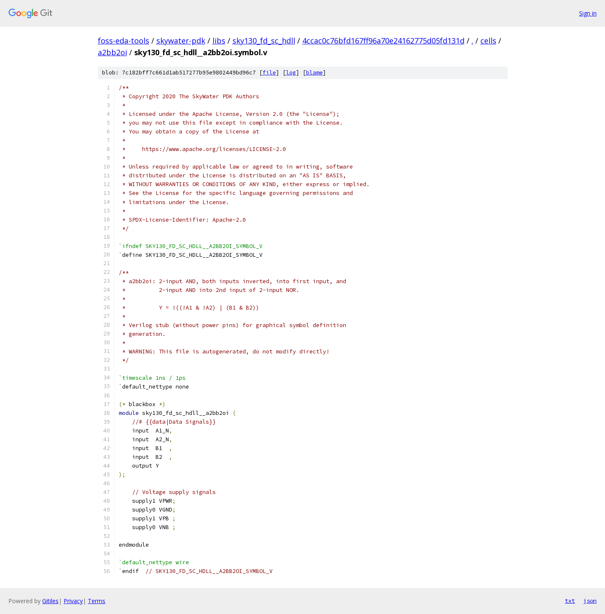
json (590, 600)
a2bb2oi (112, 52)
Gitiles (50, 601)
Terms (96, 601)
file (269, 72)
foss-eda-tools (123, 41)
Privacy (73, 601)
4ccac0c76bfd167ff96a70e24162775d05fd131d (383, 41)
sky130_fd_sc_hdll (263, 41)
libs (218, 41)
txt (570, 600)
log (291, 72)
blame (314, 72)
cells (488, 41)
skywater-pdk (180, 41)
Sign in (588, 13)
